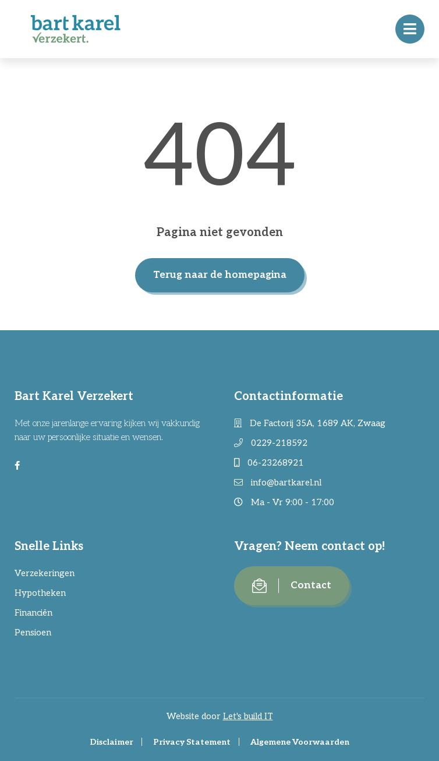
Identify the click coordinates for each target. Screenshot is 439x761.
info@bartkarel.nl (277, 482)
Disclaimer (111, 742)
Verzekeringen (45, 573)
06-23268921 (269, 463)
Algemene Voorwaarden (299, 742)
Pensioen (33, 632)
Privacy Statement (192, 742)
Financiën (33, 613)
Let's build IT (248, 716)
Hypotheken (40, 593)
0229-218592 (270, 443)
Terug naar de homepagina (219, 275)
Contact (291, 585)
